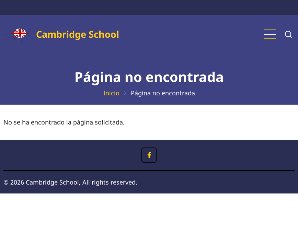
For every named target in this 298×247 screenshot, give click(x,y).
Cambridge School (77, 34)
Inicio (111, 93)
